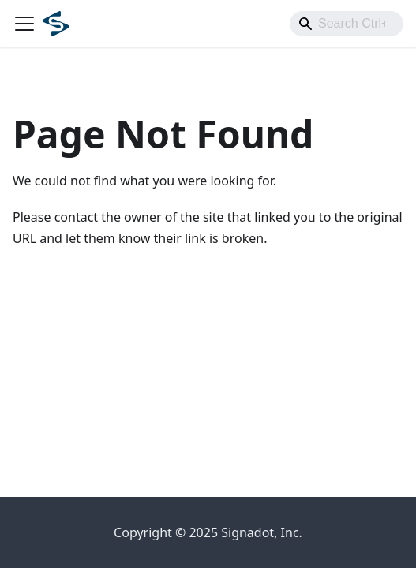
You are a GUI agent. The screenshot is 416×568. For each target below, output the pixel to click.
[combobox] (346, 23)
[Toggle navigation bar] (24, 24)
